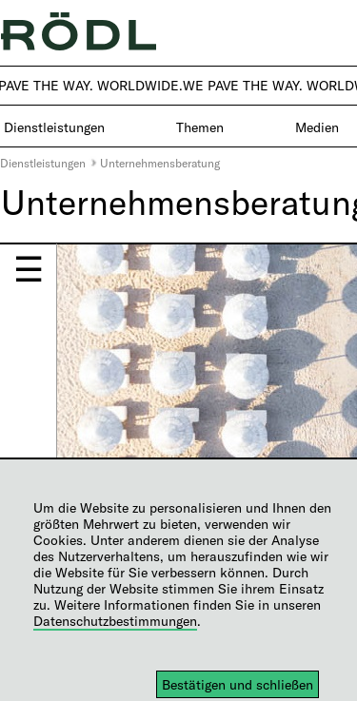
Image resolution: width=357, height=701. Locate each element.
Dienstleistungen (43, 162)
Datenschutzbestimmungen (115, 621)
